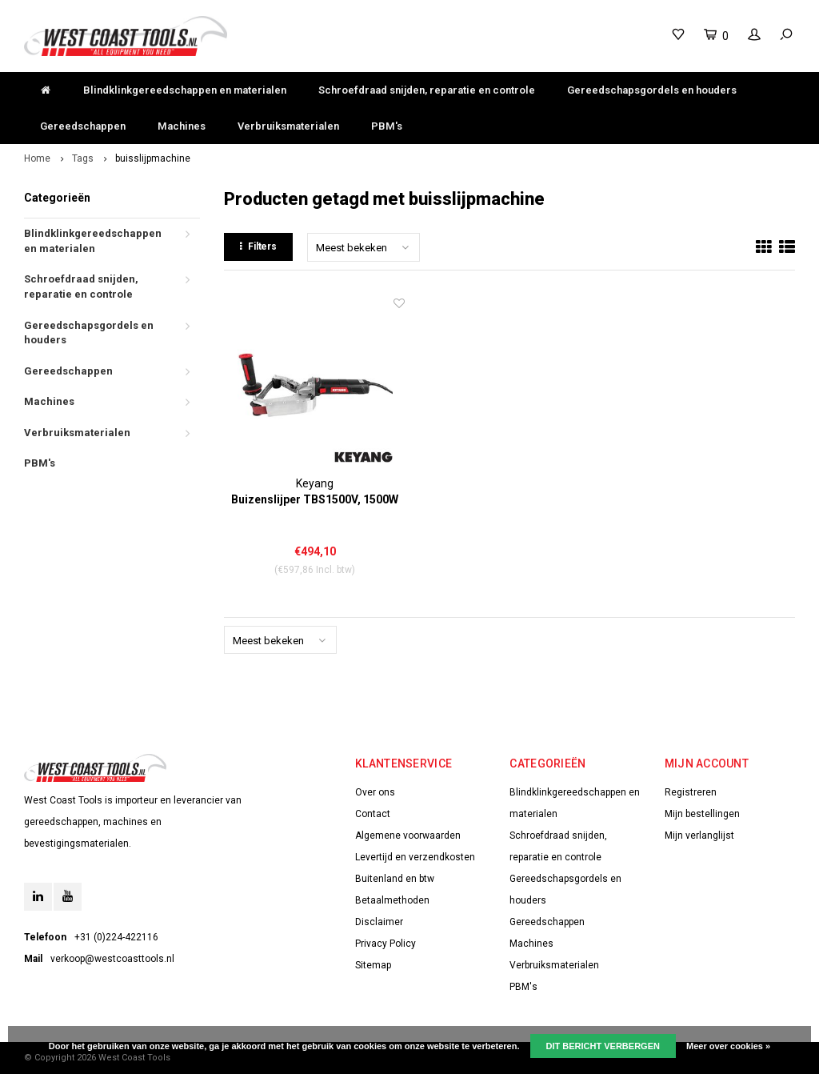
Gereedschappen (83, 126)
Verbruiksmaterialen (288, 126)
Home (37, 158)
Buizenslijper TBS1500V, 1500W (314, 499)
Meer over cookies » (728, 1046)
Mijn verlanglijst (699, 835)
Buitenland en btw (394, 878)
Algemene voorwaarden (408, 835)
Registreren (691, 792)
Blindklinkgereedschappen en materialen (184, 90)
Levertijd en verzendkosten (415, 857)
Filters (258, 246)
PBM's (386, 126)
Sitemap (373, 965)
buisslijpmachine (152, 158)
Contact (372, 814)
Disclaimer (379, 922)
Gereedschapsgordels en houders (652, 90)
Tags (83, 158)
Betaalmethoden (392, 900)
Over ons (375, 792)
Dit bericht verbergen (603, 1046)
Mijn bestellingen (702, 814)
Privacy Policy (385, 943)
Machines (182, 126)
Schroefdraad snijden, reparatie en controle (426, 90)
